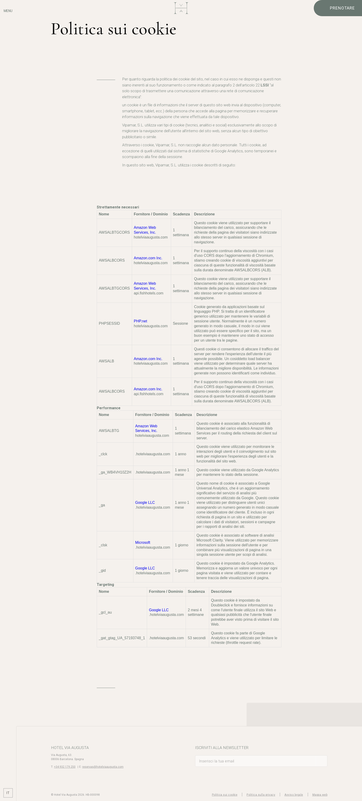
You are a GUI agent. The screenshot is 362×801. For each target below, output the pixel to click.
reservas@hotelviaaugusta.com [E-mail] (103, 766)
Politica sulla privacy (261, 794)
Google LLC (145, 502)
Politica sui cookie (225, 794)
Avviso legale (293, 794)
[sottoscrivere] (321, 761)
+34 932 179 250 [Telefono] (64, 766)
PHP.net (140, 321)
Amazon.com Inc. (148, 258)
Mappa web (320, 794)
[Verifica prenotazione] (338, 8)
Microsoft (142, 542)
